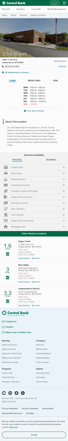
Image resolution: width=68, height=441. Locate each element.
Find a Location (42, 362)
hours (4, 15)
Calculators (40, 377)
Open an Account (9, 344)
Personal (6, 9)
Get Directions (60, 61)
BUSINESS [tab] (51, 159)
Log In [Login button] (55, 3)
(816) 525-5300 (12, 66)
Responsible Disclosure (12, 413)
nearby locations (38, 15)
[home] (24, 3)
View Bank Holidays (34, 110)
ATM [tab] (55, 80)
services (23, 15)
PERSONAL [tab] (17, 159)
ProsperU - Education (11, 381)
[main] (34, 191)
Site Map (30, 413)
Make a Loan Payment (11, 357)
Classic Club (7, 373)
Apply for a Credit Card (11, 353)
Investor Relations (43, 353)
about (13, 15)
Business (21, 9)
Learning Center (43, 373)
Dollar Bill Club (8, 377)
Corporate (36, 9)
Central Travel (42, 381)
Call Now (62, 66)
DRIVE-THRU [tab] (34, 80)
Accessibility (47, 408)
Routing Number (43, 357)
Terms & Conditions (30, 408)
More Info (13, 427)
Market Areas (41, 349)
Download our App (10, 362)
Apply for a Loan (9, 349)
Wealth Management (56, 9)
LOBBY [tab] (12, 80)
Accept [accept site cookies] (34, 434)
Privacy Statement (10, 408)
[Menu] (64, 3)
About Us (40, 344)
